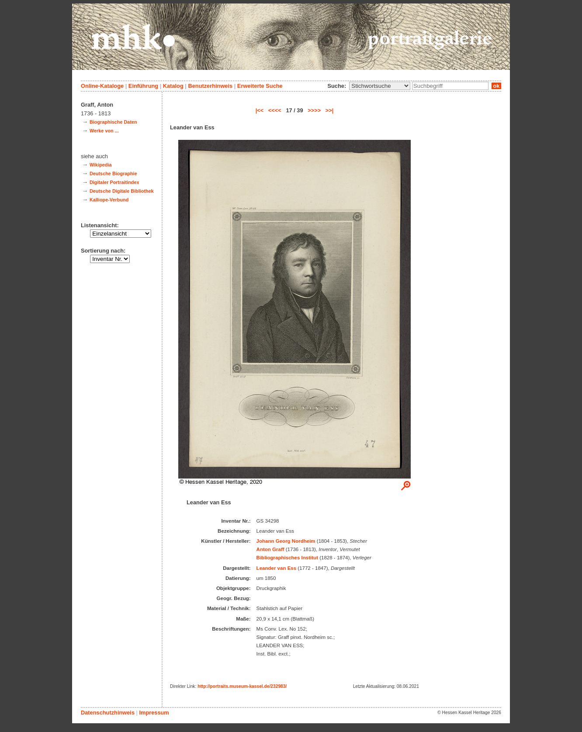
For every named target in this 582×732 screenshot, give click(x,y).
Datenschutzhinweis (108, 712)
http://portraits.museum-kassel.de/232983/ (242, 686)
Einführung (143, 86)
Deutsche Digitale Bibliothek (122, 191)
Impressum (154, 712)
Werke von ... (104, 130)
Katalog (173, 86)
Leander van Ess (276, 568)
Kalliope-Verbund (109, 199)
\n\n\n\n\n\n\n (379, 86)
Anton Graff (270, 549)
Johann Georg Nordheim (285, 541)
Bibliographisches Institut (287, 557)
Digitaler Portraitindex (114, 182)
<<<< (274, 110)
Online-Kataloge (102, 86)
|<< (260, 110)
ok (496, 86)
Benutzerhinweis (210, 86)
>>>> (314, 110)
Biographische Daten (113, 122)
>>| (330, 110)
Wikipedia (101, 164)
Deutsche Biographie (113, 173)
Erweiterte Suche (260, 86)
